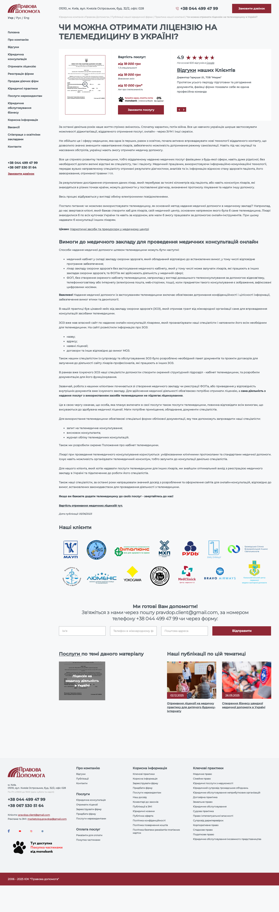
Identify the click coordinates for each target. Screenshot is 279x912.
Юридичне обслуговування (209, 806)
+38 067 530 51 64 (22, 167)
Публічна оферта (143, 815)
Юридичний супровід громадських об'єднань (220, 787)
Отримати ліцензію (22, 66)
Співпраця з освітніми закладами (24, 137)
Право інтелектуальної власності (213, 815)
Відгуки (13, 47)
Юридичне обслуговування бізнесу (19, 108)
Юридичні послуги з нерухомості (213, 783)
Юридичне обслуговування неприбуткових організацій (226, 792)
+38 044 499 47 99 (199, 8)
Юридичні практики (23, 88)
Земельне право (203, 801)
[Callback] (251, 8)
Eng (26, 18)
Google (210, 62)
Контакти (14, 146)
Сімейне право (202, 778)
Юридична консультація (17, 57)
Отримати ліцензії (87, 804)
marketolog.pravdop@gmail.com (47, 818)
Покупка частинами (88, 839)
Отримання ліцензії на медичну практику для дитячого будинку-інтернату (191, 707)
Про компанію (18, 39)
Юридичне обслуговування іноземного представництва (227, 839)
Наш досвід (140, 797)
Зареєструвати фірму (89, 809)
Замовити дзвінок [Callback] (21, 174)
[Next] (184, 109)
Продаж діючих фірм (23, 81)
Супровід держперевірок (208, 820)
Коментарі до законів (145, 801)
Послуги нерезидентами (91, 818)
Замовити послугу (141, 110)
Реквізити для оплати (89, 835)
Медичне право (202, 774)
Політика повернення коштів (150, 825)
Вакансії (14, 127)
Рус (18, 18)
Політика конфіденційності (149, 820)
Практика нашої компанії (170, 16)
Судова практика (203, 811)
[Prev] (179, 109)
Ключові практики (144, 774)
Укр (10, 18)
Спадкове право (203, 829)
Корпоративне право (206, 825)
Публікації (82, 778)
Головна (13, 32)
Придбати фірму (86, 813)
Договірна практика (205, 797)
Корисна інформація (23, 120)
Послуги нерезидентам (25, 96)
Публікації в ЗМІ (142, 806)
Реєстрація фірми (21, 74)
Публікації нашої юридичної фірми (132, 16)
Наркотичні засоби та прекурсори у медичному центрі (109, 229)
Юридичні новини (144, 811)
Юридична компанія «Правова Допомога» (84, 16)
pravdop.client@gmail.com (34, 814)
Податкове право (203, 834)
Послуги (70, 654)
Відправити (241, 631)
